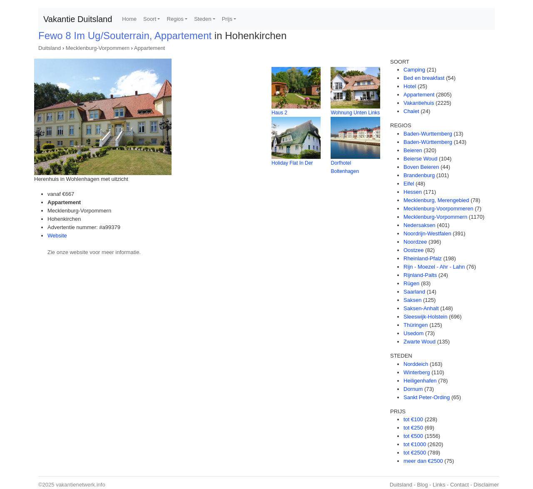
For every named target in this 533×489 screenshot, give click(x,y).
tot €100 (413, 419)
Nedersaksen (419, 225)
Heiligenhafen (420, 381)
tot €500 (413, 436)
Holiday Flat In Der (292, 163)
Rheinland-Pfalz (422, 258)
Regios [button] (175, 19)
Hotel (409, 86)
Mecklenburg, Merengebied (436, 200)
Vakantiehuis (418, 103)
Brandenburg (419, 175)
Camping (414, 70)
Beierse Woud (420, 159)
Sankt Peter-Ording (426, 397)
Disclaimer (486, 485)
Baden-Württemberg (427, 142)
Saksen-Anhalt (421, 308)
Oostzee (413, 250)
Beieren (412, 150)
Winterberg (416, 372)
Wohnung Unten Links (355, 113)
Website (57, 235)
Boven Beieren (421, 167)
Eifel (408, 183)
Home (129, 19)
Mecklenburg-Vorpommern (98, 48)
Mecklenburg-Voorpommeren (438, 208)
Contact (459, 485)
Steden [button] (202, 19)
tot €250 (413, 428)
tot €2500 (414, 452)
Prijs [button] (227, 19)
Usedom (413, 333)
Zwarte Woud (419, 341)
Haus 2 (279, 113)
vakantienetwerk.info (80, 485)
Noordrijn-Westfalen (427, 233)
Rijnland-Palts (420, 275)
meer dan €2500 (423, 461)
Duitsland (49, 48)
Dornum (413, 389)
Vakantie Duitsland (77, 19)
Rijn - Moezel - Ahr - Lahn (434, 267)
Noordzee (415, 242)
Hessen (412, 192)
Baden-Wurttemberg (427, 134)
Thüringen (415, 325)
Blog (422, 485)
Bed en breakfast (423, 78)
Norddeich (415, 364)
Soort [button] (149, 19)
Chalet (411, 111)
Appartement (149, 48)
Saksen (412, 300)
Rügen (411, 283)
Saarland (414, 292)
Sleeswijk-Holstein (425, 317)
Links (439, 485)
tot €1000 (414, 444)
